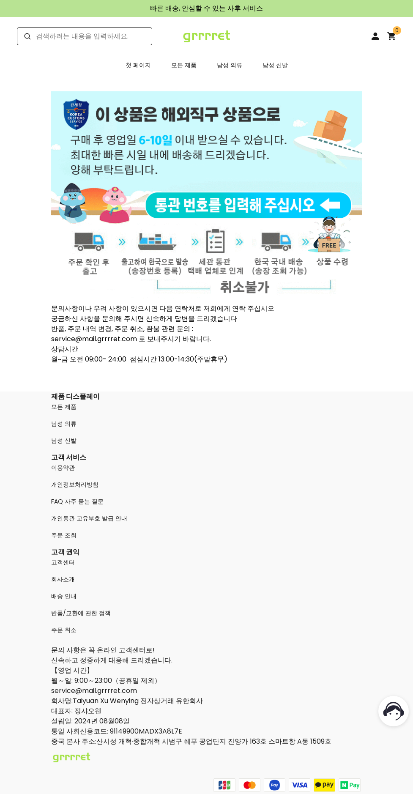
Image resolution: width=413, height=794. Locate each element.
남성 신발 (275, 65)
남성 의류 (229, 65)
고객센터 (63, 562)
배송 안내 (64, 596)
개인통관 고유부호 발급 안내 (89, 518)
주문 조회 (64, 535)
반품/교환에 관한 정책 (81, 613)
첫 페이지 (138, 65)
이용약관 (63, 467)
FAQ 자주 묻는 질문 (77, 501)
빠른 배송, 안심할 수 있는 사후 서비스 (206, 8)
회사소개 (63, 579)
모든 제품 (184, 65)
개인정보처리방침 (74, 484)
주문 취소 (64, 630)
